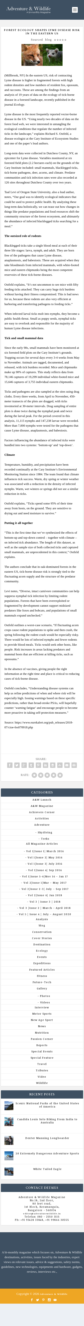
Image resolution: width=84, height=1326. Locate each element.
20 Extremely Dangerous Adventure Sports (47, 1153)
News (42, 1026)
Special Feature (42, 1057)
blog (48, 39)
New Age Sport (42, 1020)
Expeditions (42, 963)
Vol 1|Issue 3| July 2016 (45, 863)
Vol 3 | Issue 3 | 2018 (45, 901)
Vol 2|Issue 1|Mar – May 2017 (45, 882)
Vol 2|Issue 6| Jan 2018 (45, 895)
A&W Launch (42, 799)
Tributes (42, 1070)
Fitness (42, 976)
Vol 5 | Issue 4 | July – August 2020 (45, 914)
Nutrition (42, 1032)
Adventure (42, 824)
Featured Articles (42, 969)
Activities (42, 818)
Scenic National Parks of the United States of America (47, 1105)
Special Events (42, 1051)
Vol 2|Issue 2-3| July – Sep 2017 (45, 889)
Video (42, 1076)
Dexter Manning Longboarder (47, 1138)
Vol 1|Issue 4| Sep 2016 (45, 870)
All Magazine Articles (42, 843)
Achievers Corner (42, 812)
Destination (42, 944)
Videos (45, 1002)
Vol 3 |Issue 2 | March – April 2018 (45, 908)
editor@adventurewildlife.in (42, 1213)
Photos (45, 996)
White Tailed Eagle (47, 1169)
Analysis (42, 919)
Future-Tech (42, 982)
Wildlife (42, 1083)
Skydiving (45, 832)
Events (42, 957)
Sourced (37, 39)
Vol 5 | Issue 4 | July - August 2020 (58, 1127)
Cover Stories (42, 938)
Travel (42, 1064)
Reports (42, 1045)
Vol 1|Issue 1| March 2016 (45, 851)
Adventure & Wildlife (54, 1294)
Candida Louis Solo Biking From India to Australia (47, 1121)
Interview (42, 1007)
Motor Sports (42, 1013)
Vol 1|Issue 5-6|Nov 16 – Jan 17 (45, 876)
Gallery (42, 988)
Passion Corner (42, 1039)
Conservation (42, 932)
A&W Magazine (42, 806)
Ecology (42, 950)
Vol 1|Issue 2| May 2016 (45, 857)
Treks (45, 838)
